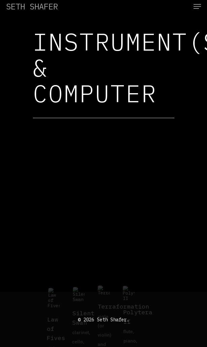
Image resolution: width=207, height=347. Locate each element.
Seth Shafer (32, 6)
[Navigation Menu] (197, 6)
